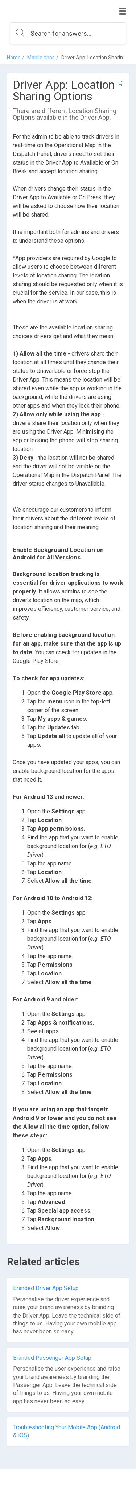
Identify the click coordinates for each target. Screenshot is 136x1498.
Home (14, 57)
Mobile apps (41, 57)
